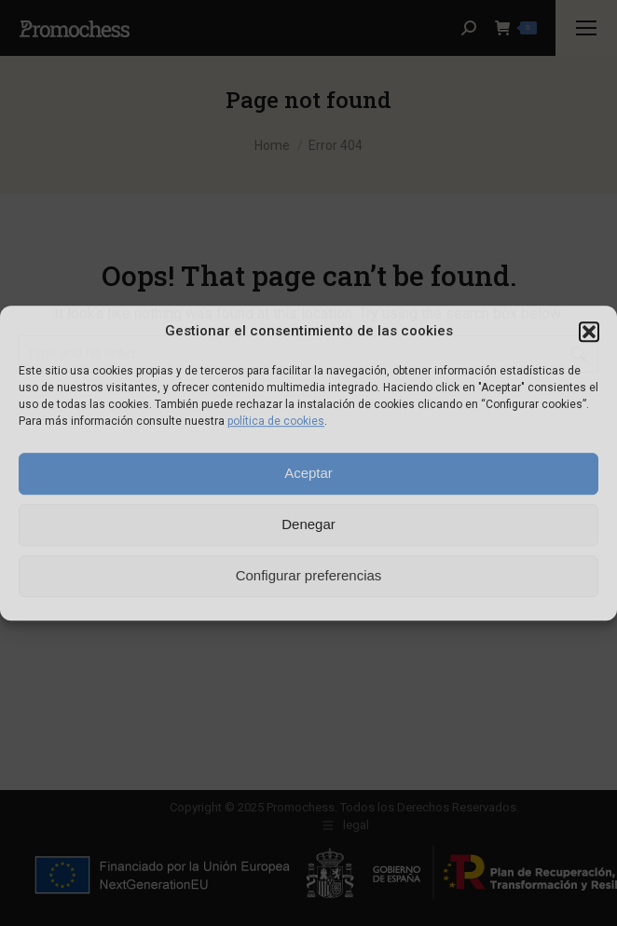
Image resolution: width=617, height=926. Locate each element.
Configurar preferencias (309, 575)
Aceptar (308, 473)
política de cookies (275, 421)
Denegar (308, 524)
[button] (589, 331)
